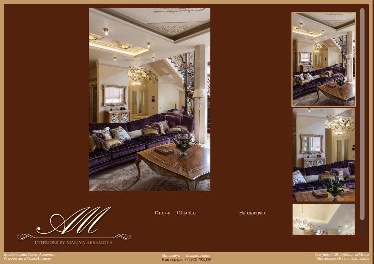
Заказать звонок (198, 255)
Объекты (186, 212)
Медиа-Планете (39, 258)
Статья (162, 212)
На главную (252, 212)
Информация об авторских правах (342, 258)
